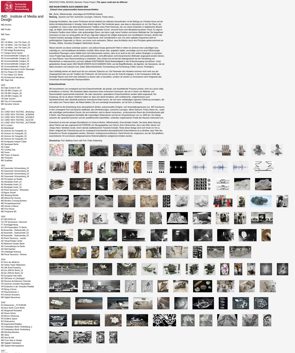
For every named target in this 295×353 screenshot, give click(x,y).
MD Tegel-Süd (7, 80)
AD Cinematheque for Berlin (13, 246)
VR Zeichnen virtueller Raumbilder (15, 284)
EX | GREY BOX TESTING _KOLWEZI (17, 117)
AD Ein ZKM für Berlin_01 (12, 270)
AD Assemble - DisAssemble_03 (15, 235)
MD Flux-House (7, 209)
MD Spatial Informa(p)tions (12, 346)
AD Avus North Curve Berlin (13, 308)
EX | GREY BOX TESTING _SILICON (17, 120)
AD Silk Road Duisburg (11, 268)
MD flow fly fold (7, 338)
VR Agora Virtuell (8, 193)
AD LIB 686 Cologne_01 (11, 91)
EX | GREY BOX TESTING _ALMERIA (17, 114)
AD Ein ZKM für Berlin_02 (12, 273)
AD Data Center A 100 (10, 88)
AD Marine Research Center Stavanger (18, 69)
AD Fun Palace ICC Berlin (12, 72)
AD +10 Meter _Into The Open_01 (15, 42)
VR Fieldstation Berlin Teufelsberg (15, 329)
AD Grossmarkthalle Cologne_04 (15, 64)
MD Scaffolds (6, 160)
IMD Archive (6, 25)
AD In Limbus (7, 125)
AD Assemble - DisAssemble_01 (15, 230)
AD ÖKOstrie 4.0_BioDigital (13, 278)
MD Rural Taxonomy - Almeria (14, 254)
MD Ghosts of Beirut (9, 206)
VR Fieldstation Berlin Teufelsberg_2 (16, 327)
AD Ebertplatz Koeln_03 (11, 187)
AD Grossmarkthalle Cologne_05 (15, 67)
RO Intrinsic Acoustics (10, 295)
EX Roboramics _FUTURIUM (13, 305)
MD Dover (5, 152)
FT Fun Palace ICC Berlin (12, 75)
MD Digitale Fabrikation (11, 343)
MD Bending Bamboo (10, 332)
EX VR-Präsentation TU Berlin (14, 227)
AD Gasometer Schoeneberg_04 (15, 176)
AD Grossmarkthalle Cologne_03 (15, 61)
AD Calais (5, 147)
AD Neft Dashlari (8, 249)
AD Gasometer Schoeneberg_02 (15, 171)
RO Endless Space (9, 319)
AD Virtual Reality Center (11, 241)
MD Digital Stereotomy (10, 297)
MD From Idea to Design (11, 340)
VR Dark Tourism (8, 99)
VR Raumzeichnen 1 (10, 292)
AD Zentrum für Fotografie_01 (14, 131)
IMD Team (5, 34)
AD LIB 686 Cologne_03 (11, 96)
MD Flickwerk (7, 158)
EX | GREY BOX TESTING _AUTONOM (18, 123)
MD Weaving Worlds (10, 195)
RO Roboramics (8, 321)
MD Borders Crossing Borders (14, 201)
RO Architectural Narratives (12, 77)
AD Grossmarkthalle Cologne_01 (15, 56)
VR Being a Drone (9, 289)
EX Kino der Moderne (10, 262)
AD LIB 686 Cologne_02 (11, 93)
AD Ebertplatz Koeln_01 (11, 182)
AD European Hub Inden (11, 276)
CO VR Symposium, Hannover (14, 222)
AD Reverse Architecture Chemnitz (16, 281)
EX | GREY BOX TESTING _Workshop (17, 112)
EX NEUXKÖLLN (8, 219)
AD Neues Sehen (8, 313)
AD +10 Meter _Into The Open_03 (15, 48)
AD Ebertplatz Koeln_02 (11, 184)
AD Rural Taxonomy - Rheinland (15, 190)
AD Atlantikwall (7, 128)
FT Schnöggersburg (9, 225)
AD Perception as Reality (11, 179)
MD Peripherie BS (8, 212)
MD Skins (5, 335)
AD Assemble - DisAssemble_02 (15, 233)
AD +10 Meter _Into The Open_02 (15, 45)
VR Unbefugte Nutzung (11, 252)
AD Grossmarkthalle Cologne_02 (15, 58)
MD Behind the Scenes (11, 198)
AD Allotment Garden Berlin (13, 244)
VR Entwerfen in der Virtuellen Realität (17, 287)
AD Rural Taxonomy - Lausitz (13, 238)
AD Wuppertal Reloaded (11, 311)
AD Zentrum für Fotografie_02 (14, 133)
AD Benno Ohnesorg (10, 316)
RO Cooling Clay (8, 150)
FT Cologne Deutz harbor (12, 53)
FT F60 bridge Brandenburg (13, 50)
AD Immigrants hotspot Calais (13, 142)
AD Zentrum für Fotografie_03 (14, 136)
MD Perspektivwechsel (10, 203)
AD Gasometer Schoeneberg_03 (15, 174)
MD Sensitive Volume (10, 104)
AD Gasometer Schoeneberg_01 (15, 168)
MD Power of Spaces (10, 155)
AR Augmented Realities (11, 324)
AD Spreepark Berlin (10, 144)
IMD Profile (5, 29)
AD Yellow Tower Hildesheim (13, 265)
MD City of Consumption (11, 101)
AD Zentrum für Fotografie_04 (14, 139)
